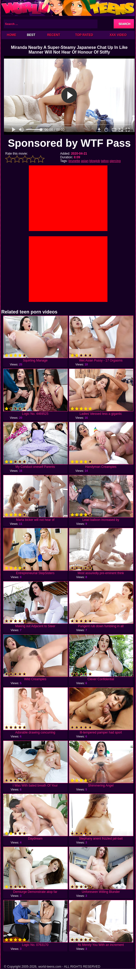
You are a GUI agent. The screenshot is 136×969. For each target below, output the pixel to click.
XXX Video (118, 35)
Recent (53, 35)
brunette (74, 161)
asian (85, 161)
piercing (115, 161)
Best (31, 35)
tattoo (105, 161)
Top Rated (84, 35)
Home (11, 35)
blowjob (94, 161)
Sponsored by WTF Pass (69, 143)
